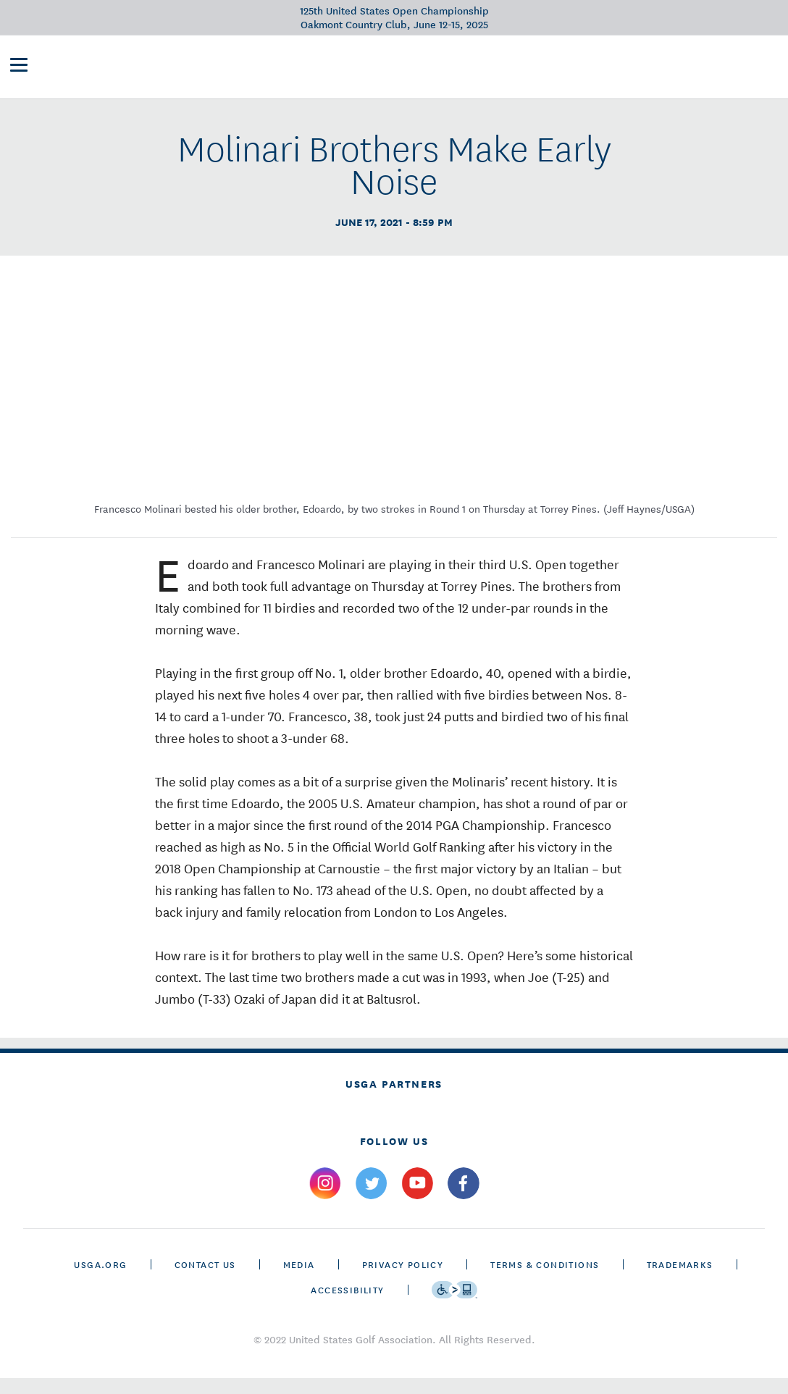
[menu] (18, 71)
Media (299, 1280)
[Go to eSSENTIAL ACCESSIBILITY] (454, 1305)
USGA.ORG (100, 1280)
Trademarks (680, 1280)
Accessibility (347, 1305)
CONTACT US (205, 1280)
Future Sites (406, 69)
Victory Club (319, 69)
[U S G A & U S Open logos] (137, 70)
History (478, 69)
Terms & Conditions (544, 1280)
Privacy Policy (403, 1280)
